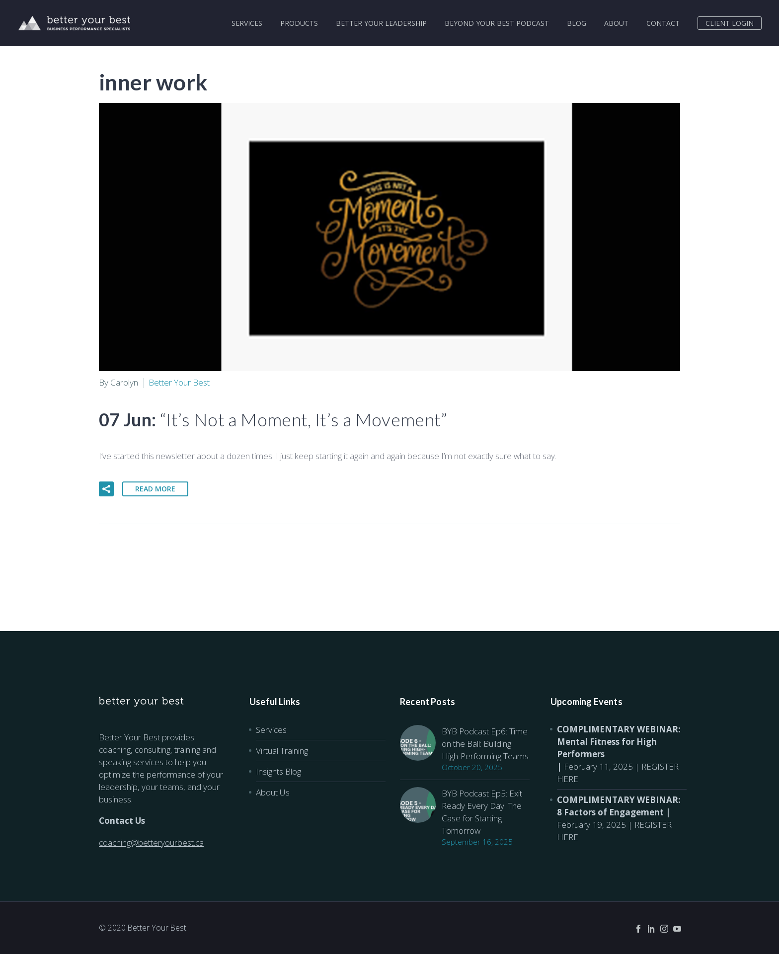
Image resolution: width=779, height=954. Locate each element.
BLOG (576, 23)
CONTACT (663, 23)
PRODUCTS (299, 23)
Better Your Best (179, 382)
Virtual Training (282, 750)
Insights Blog (278, 771)
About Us (273, 792)
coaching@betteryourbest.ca (151, 842)
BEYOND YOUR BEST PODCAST (497, 23)
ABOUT (616, 23)
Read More (155, 488)
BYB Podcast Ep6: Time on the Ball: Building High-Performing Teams (485, 743)
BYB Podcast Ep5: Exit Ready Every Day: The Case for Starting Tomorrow (482, 812)
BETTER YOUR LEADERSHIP (381, 23)
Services (271, 729)
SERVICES (247, 23)
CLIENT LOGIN (729, 23)
